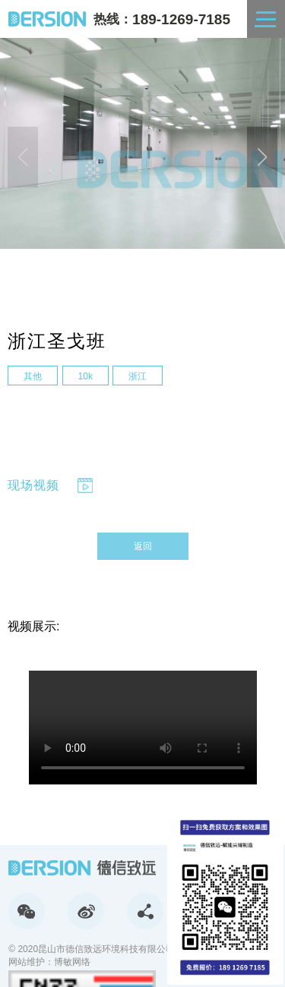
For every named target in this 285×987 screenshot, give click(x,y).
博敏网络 (72, 962)
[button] (262, 157)
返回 (143, 546)
